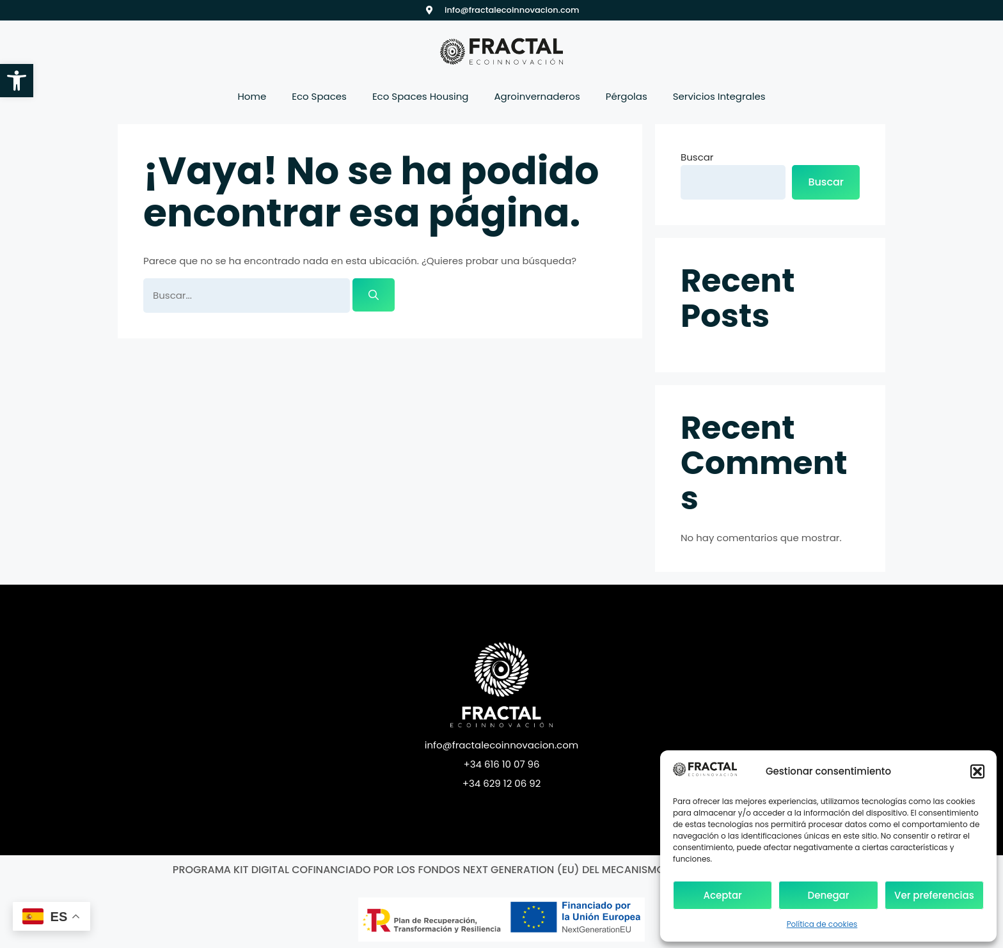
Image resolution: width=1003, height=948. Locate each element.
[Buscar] (373, 295)
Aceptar (722, 895)
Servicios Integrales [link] (719, 96)
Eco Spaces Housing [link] (420, 96)
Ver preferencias (934, 895)
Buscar (697, 157)
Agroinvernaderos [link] (537, 96)
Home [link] (251, 96)
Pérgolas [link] (626, 96)
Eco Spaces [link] (319, 96)
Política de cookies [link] (822, 924)
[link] (16, 80)
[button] (977, 771)
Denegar (828, 895)
